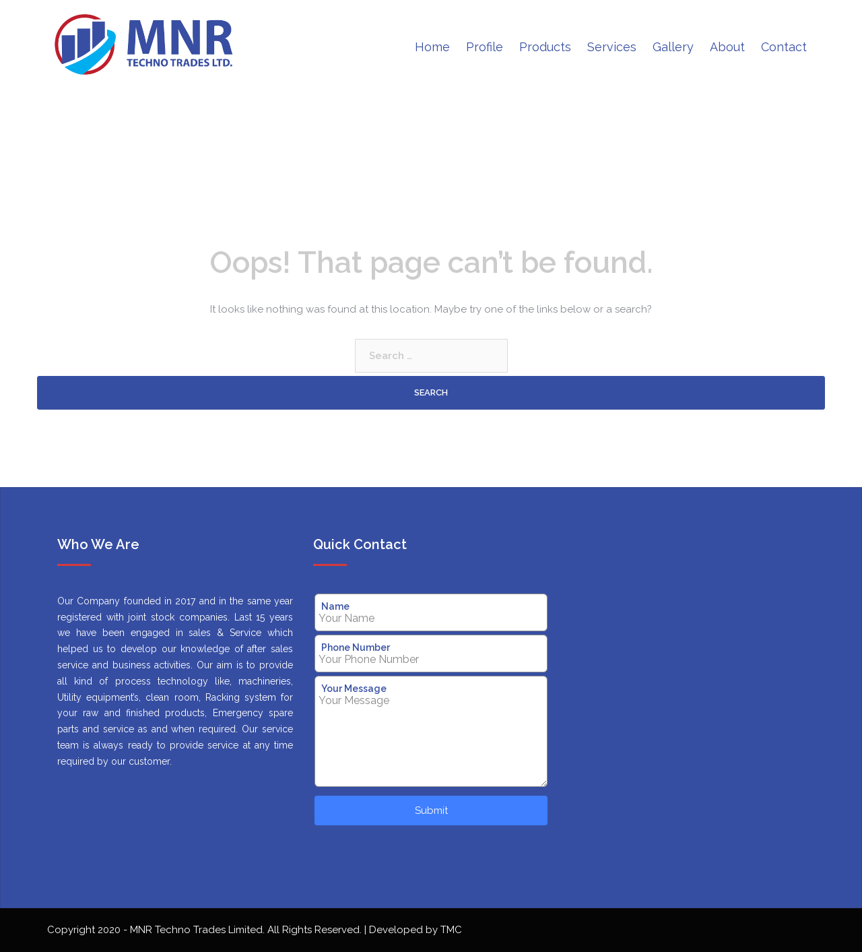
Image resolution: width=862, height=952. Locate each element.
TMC (451, 930)
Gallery (673, 47)
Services (611, 47)
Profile (484, 47)
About (727, 47)
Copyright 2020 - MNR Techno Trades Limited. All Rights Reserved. (205, 930)
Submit (431, 810)
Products (545, 47)
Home (432, 47)
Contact (784, 47)
